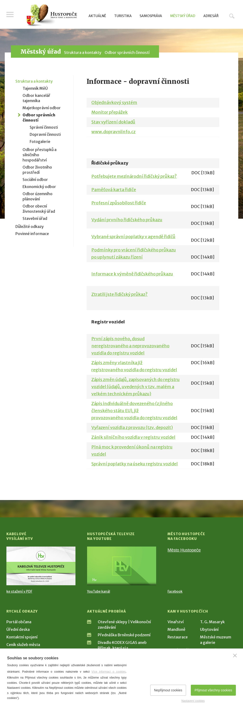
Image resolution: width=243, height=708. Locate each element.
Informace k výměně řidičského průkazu (132, 274)
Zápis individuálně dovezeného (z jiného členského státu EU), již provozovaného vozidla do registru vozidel (134, 410)
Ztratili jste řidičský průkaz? (119, 294)
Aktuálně (97, 16)
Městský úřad (182, 16)
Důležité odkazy (29, 226)
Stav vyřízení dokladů (113, 122)
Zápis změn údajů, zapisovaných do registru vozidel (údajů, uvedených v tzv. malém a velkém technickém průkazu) (135, 386)
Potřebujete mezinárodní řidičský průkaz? (134, 176)
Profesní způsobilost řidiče (118, 203)
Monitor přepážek (109, 112)
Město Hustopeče (184, 550)
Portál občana (18, 621)
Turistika (123, 16)
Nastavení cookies (193, 701)
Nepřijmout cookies (168, 690)
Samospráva (151, 16)
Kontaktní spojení (21, 637)
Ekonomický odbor (39, 186)
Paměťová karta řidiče (113, 189)
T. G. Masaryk (212, 621)
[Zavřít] (234, 655)
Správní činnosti (44, 127)
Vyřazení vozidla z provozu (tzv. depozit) (132, 427)
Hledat (232, 16)
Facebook (175, 591)
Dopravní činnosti (45, 134)
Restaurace (178, 637)
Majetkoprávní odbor (42, 107)
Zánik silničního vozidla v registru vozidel (133, 437)
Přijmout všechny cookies (213, 690)
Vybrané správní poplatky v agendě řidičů (133, 236)
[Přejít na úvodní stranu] (51, 15)
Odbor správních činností (127, 52)
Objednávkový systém (114, 102)
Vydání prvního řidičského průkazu (126, 219)
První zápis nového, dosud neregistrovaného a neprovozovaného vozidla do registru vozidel (130, 346)
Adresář (211, 16)
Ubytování (209, 629)
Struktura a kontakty (82, 52)
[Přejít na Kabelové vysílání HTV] (40, 566)
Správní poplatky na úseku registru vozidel (134, 464)
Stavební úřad (35, 218)
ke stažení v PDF (19, 591)
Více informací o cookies (109, 671)
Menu (10, 14)
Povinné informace (32, 233)
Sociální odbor (35, 179)
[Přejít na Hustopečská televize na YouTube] (121, 566)
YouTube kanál (98, 591)
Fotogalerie (40, 141)
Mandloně (176, 629)
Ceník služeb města (23, 644)
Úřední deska (18, 629)
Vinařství (176, 621)
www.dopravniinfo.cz (113, 131)
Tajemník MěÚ (35, 88)
